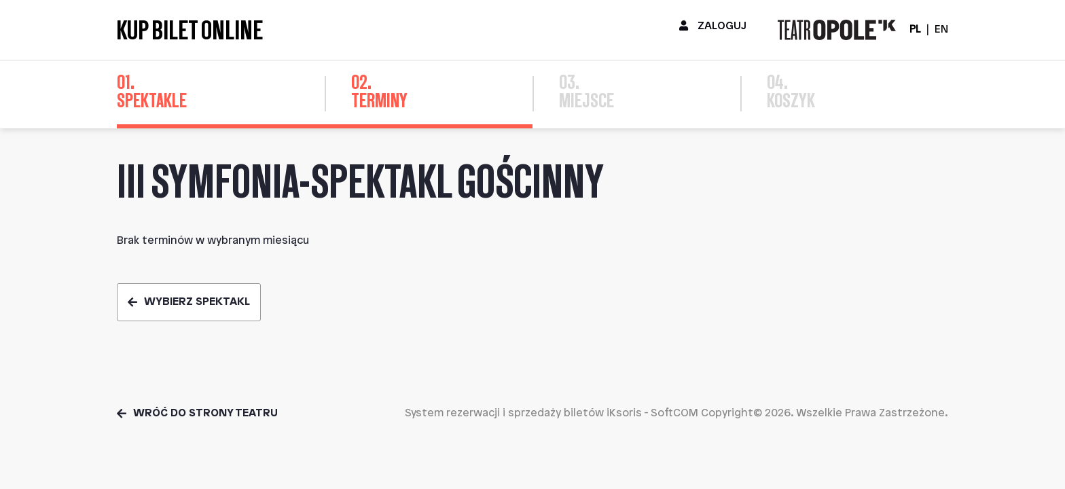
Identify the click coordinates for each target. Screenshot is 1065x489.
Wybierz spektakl (189, 302)
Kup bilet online (190, 30)
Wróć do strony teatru (197, 413)
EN (941, 29)
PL (914, 29)
